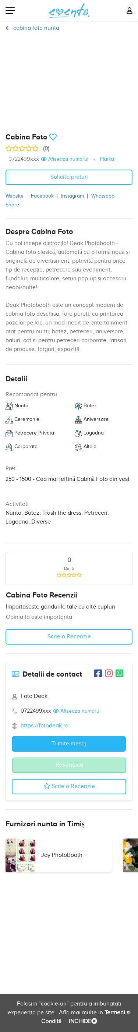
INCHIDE (82, 1021)
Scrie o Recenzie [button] (69, 636)
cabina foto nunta (35, 28)
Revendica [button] (69, 765)
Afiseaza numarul (64, 159)
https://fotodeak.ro (44, 725)
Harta (107, 159)
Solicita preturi (69, 177)
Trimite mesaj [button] (69, 743)
